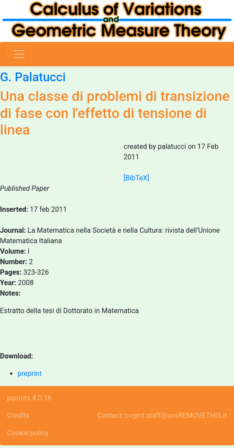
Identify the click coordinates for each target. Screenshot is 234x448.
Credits (18, 415)
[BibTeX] (137, 178)
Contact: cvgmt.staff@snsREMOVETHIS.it (162, 415)
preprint (29, 373)
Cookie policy (28, 433)
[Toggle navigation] (19, 54)
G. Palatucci (33, 77)
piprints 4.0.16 (29, 398)
